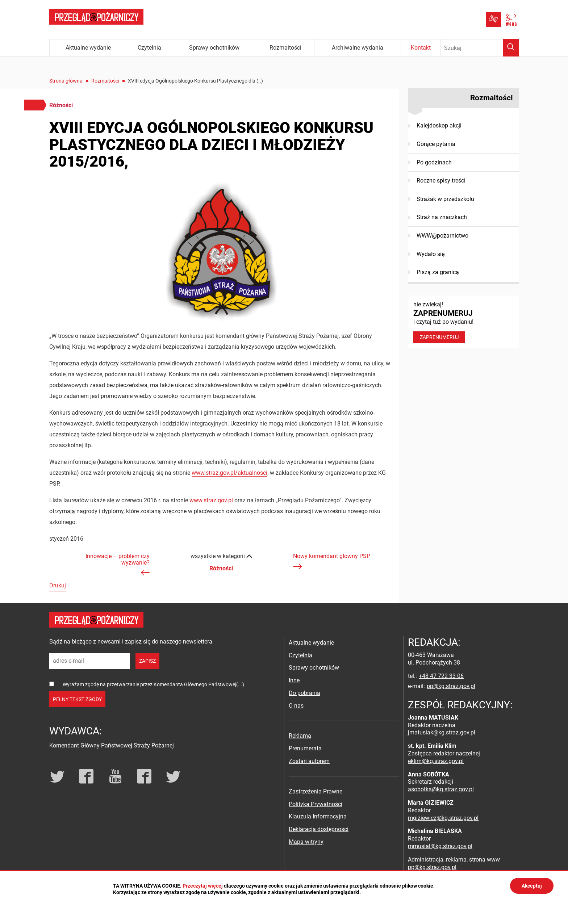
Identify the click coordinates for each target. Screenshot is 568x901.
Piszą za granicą (438, 272)
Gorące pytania (436, 144)
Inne (294, 680)
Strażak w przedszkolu (445, 199)
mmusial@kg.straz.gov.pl (440, 846)
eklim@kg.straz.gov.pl (436, 761)
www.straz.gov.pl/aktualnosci (229, 472)
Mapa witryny (306, 841)
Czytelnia (300, 655)
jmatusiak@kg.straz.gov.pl (441, 732)
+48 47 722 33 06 (441, 675)
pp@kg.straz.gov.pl (451, 686)
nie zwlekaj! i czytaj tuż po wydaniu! (463, 322)
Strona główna (66, 81)
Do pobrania (304, 693)
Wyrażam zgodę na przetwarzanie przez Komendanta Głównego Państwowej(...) (153, 684)
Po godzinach (434, 162)
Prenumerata (305, 748)
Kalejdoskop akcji (439, 125)
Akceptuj (532, 886)
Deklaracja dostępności (318, 829)
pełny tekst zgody (77, 699)
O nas (296, 705)
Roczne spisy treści (441, 180)
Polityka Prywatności (315, 804)
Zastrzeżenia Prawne (315, 791)
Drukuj (57, 585)
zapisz (147, 661)
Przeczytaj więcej (203, 886)
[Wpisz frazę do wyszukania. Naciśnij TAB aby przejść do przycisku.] (479, 47)
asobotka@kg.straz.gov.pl (441, 789)
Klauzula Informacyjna (318, 816)
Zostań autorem (309, 761)
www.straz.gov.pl (211, 500)
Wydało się (430, 254)
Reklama (300, 735)
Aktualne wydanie (311, 642)
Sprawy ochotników (314, 667)
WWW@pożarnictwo (442, 235)
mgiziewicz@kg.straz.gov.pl (443, 817)
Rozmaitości (105, 81)
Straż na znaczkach (442, 217)
